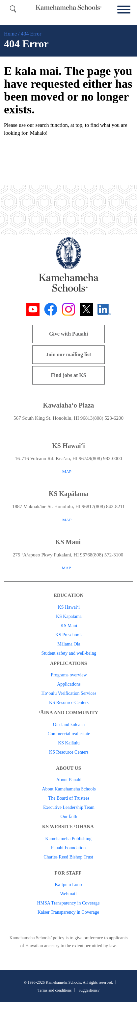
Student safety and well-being (68, 653)
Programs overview (69, 674)
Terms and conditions (54, 990)
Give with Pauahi (68, 334)
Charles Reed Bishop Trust (68, 857)
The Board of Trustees (69, 798)
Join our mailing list (68, 354)
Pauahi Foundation (68, 847)
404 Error (31, 33)
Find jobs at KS (68, 375)
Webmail (68, 893)
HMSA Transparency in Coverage (68, 903)
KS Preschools (68, 634)
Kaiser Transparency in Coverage (68, 912)
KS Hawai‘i (69, 607)
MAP (66, 471)
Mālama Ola (68, 644)
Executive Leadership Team (69, 807)
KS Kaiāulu (69, 742)
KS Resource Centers (69, 702)
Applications (69, 684)
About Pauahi (69, 779)
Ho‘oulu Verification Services (68, 693)
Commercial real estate (68, 733)
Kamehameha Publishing (68, 838)
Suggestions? (88, 990)
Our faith (69, 816)
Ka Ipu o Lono (68, 884)
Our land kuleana (69, 724)
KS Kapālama (69, 616)
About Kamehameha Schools (69, 789)
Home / (12, 33)
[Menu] (122, 10)
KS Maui (69, 625)
